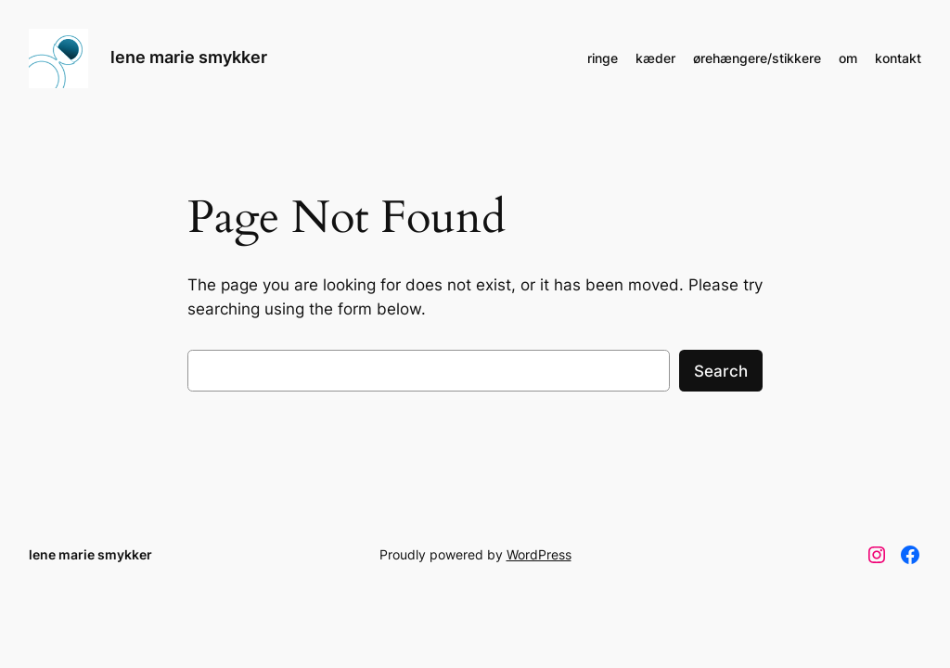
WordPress (539, 554)
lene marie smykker (188, 57)
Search (721, 371)
